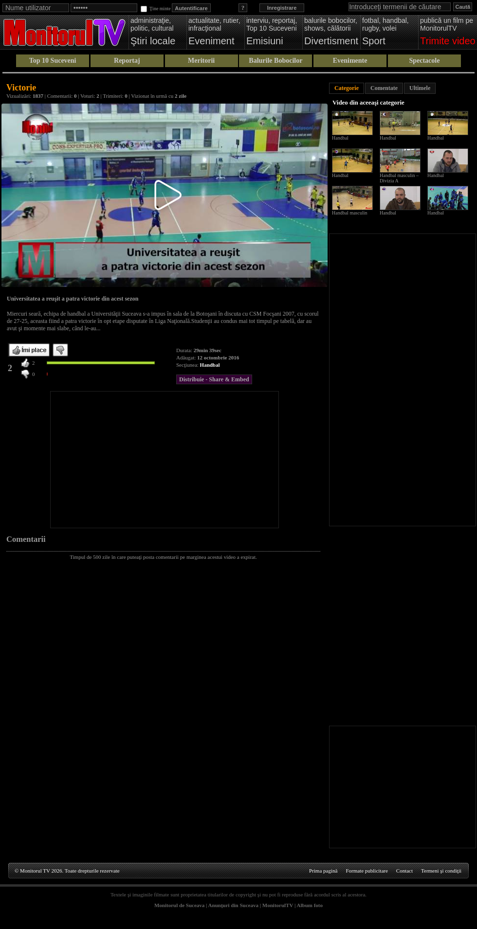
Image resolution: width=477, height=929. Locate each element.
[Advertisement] (164, 460)
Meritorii (201, 60)
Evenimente (350, 60)
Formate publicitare (366, 871)
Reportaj (127, 60)
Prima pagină (323, 871)
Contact (404, 871)
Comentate (384, 88)
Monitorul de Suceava (179, 905)
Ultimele (419, 88)
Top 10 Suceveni (52, 60)
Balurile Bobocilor (275, 60)
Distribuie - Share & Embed (214, 379)
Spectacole (424, 60)
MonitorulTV (277, 905)
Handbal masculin (349, 212)
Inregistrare (282, 8)
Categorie (346, 88)
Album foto (310, 905)
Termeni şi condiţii (441, 871)
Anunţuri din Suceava (233, 905)
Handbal (210, 365)
